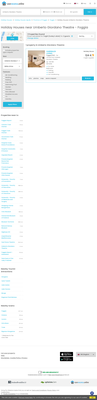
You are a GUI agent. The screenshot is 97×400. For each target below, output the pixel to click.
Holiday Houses (6, 20)
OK (92, 398)
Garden (7, 87)
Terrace (7, 89)
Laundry (7, 99)
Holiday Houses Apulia (23, 20)
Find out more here (25, 398)
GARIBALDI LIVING (51, 52)
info (30, 78)
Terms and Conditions (39, 390)
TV (5, 97)
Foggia (52, 20)
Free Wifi (7, 82)
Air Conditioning (10, 75)
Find (90, 12)
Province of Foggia (40, 20)
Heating (7, 77)
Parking (7, 80)
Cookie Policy (5, 392)
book (88, 78)
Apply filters (12, 104)
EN (77, 3)
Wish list (67, 3)
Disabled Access (10, 94)
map (12, 38)
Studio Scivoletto (9, 394)
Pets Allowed (9, 92)
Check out (57, 12)
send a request (51, 78)
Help (83, 3)
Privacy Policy (51, 390)
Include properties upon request (11, 51)
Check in (47, 12)
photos (36, 78)
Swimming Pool (10, 85)
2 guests (74, 12)
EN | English (88, 354)
